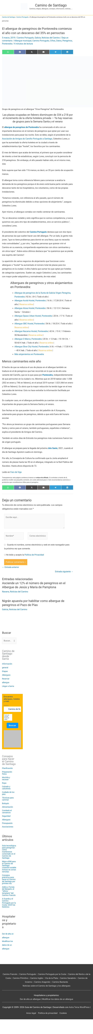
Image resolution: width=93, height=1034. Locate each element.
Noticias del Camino (51, 37)
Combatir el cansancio (7, 811)
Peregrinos (7, 43)
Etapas (5, 671)
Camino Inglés (37, 978)
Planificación (7, 768)
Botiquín (5, 803)
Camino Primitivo (21, 978)
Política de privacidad (48, 1013)
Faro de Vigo (16, 471)
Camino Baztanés (60, 982)
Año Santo (53, 448)
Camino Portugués (22, 17)
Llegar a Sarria (8, 686)
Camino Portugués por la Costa (53, 974)
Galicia (38, 37)
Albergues (6, 675)
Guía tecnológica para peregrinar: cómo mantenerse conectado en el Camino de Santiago (9, 852)
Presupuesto (7, 823)
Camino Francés (10, 974)
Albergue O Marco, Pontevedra (28, 338)
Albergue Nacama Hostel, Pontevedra (31, 331)
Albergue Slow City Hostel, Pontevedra (31, 346)
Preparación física (7, 773)
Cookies (63, 1013)
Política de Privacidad (34, 554)
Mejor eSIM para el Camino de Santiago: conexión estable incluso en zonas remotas (9, 866)
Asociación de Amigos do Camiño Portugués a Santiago (27, 138)
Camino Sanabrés (69, 978)
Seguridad (6, 816)
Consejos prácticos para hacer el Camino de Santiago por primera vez (9, 879)
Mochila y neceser (6, 778)
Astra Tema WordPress (79, 1007)
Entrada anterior (10, 567)
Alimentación (7, 807)
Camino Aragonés (42, 982)
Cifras (53, 40)
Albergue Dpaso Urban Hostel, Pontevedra (33, 315)
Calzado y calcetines (6, 787)
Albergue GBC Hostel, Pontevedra (29, 323)
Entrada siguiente (64, 571)
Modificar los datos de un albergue (7, 945)
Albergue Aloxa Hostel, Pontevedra (30, 308)
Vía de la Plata (52, 978)
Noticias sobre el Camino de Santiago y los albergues (46, 985)
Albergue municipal (23, 40)
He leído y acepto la (25, 554)
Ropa (4, 783)
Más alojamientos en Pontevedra (29, 354)
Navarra (5, 591)
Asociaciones (7, 827)
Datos (60, 40)
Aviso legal (31, 1013)
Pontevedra (18, 43)
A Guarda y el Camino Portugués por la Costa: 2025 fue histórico (9, 903)
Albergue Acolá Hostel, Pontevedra (30, 300)
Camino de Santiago (51, 5)
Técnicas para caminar (8, 799)
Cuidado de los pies (8, 793)
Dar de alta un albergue (30, 999)
